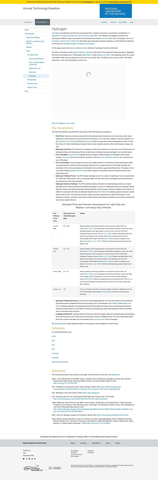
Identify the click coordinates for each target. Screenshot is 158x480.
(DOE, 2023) (102, 192)
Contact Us (26, 450)
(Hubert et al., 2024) (105, 234)
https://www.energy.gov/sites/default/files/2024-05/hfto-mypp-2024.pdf (79, 399)
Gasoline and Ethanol (36, 59)
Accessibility (74, 450)
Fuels (28, 51)
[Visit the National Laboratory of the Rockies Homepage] (117, 11)
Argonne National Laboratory (83, 52)
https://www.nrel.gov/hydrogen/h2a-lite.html (112, 415)
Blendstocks (32, 80)
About (27, 30)
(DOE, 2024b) (56, 123)
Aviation (29, 47)
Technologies (29, 34)
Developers (91, 450)
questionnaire (88, 2)
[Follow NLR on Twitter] (35, 459)
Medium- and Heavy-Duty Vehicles (35, 42)
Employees (91, 452)
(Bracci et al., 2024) (68, 123)
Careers (117, 443)
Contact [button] (104, 22)
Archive (113, 22)
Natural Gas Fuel (34, 68)
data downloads (60, 324)
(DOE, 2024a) (71, 41)
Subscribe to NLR (28, 455)
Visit (24, 453)
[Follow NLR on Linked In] (29, 459)
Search (122, 22)
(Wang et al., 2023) (103, 55)
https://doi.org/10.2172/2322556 (65, 383)
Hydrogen (32, 76)
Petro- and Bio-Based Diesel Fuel (36, 63)
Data (26, 91)
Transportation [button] (42, 22)
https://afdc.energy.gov (91, 393)
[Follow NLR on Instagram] (27, 459)
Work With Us (96, 443)
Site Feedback (75, 456)
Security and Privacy (76, 454)
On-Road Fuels (33, 55)
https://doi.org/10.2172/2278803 (98, 423)
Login (131, 22)
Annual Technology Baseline (41, 8)
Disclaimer (74, 452)
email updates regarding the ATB (120, 2)
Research (84, 443)
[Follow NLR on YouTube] (32, 459)
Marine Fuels (32, 87)
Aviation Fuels (32, 84)
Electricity (32, 72)
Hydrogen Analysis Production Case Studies (79, 44)
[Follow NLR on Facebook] (24, 459)
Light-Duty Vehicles (33, 37)
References (116, 375)
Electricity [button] (29, 22)
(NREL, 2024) (88, 228)
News (108, 443)
